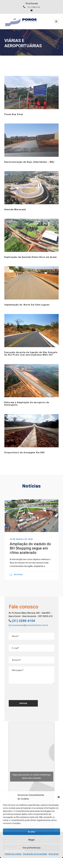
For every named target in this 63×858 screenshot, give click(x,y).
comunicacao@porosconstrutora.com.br (28, 625)
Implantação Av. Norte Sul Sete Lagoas (27, 305)
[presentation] (30, 692)
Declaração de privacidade (35, 854)
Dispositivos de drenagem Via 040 (24, 452)
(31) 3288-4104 (23, 621)
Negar (31, 839)
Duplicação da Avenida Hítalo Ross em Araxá (30, 257)
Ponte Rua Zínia (13, 114)
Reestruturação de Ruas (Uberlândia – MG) (29, 162)
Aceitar (31, 831)
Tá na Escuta (31, 3)
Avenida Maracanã (15, 209)
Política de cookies (13, 854)
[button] (58, 797)
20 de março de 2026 (21, 539)
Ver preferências (31, 847)
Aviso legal (53, 854)
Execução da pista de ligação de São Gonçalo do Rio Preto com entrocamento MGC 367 (31, 353)
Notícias (18, 575)
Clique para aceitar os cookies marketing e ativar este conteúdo (31, 776)
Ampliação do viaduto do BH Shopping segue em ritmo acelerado (30, 548)
